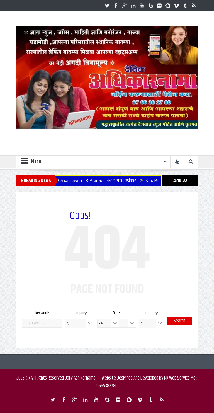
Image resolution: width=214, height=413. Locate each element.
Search (179, 321)
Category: (80, 313)
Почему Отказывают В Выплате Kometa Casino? (90, 181)
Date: (117, 313)
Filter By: (151, 313)
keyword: (42, 313)
